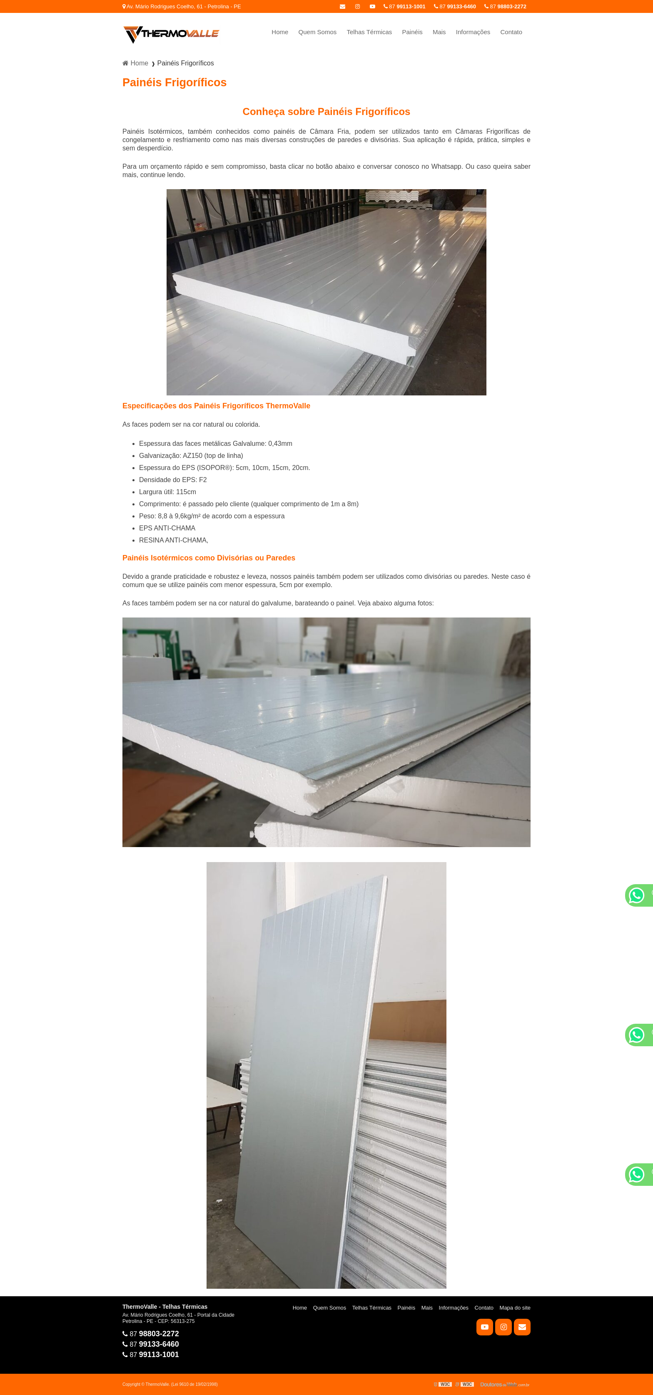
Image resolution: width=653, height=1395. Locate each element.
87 (505, 6)
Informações (473, 31)
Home (280, 31)
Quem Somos (318, 31)
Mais (439, 31)
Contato (511, 31)
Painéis (412, 31)
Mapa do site (515, 1308)
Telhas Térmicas (369, 31)
